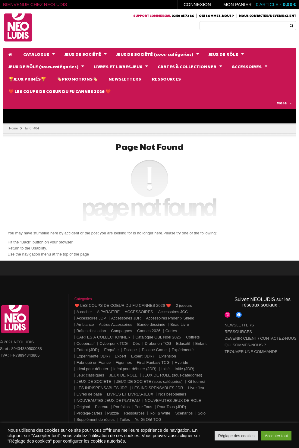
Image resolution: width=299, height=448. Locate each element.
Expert (120, 356)
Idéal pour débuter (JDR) (134, 368)
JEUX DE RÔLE (123, 375)
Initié (166, 368)
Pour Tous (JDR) (171, 406)
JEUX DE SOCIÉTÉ (94, 381)
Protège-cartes (89, 413)
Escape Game (154, 349)
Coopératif (86, 343)
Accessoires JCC (173, 311)
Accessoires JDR (126, 318)
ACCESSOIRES (139, 311)
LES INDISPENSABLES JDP (102, 387)
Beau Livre (179, 324)
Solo (202, 413)
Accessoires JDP (91, 318)
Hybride (181, 362)
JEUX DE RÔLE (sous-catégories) (172, 375)
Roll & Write (160, 413)
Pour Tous (143, 406)
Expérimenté (183, 349)
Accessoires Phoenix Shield (170, 318)
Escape (130, 349)
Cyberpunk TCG (113, 343)
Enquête (111, 349)
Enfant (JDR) (88, 349)
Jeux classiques (90, 375)
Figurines (124, 362)
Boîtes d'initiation (91, 330)
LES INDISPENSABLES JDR (157, 387)
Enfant (201, 343)
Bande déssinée (151, 324)
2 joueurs (184, 305)
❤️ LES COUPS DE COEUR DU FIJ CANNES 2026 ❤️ (122, 305)
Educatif (183, 343)
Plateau (101, 406)
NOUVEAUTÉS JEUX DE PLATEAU (108, 400)
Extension (167, 356)
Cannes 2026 (148, 330)
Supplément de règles (96, 419)
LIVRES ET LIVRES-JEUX (130, 394)
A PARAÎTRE (108, 311)
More (283, 103)
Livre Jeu (196, 387)
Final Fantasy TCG (153, 362)
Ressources (134, 413)
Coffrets (193, 337)
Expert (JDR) (142, 356)
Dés (136, 343)
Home (13, 128)
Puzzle (113, 413)
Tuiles (125, 419)
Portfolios (121, 406)
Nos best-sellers (172, 394)
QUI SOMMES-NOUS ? (245, 345)
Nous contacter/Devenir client (267, 16)
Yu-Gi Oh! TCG (148, 419)
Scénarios (184, 413)
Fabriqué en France (94, 362)
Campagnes (121, 330)
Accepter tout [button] (276, 436)
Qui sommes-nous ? (216, 16)
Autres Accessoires (115, 324)
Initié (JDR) (184, 368)
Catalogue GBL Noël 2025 (158, 337)
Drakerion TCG (158, 343)
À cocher (84, 311)
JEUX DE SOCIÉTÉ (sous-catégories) (149, 381)
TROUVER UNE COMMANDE (251, 351)
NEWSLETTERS (239, 325)
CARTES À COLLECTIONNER (104, 337)
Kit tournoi (196, 381)
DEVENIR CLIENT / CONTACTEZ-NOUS (261, 338)
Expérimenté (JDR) (93, 356)
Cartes (171, 330)
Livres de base (89, 394)
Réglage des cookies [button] (236, 436)
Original (83, 406)
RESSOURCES (238, 331)
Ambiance (85, 324)
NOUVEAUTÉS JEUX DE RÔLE (173, 400)
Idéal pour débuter (93, 368)
